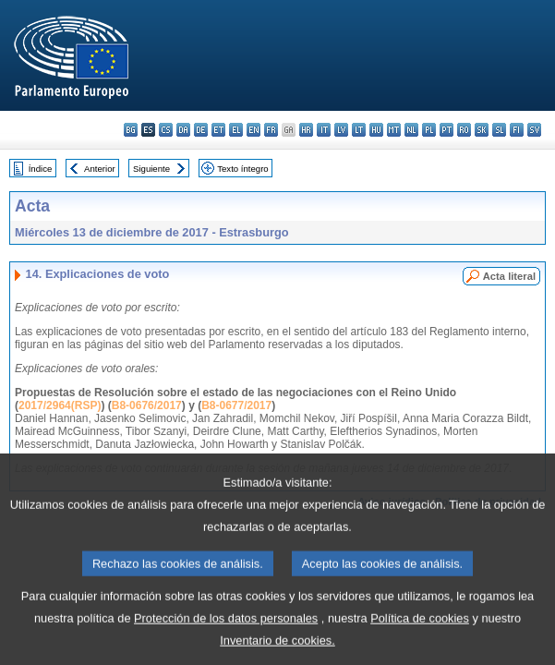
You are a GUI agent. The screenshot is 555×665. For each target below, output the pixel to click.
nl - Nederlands (411, 130)
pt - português (446, 130)
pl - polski (429, 130)
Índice (41, 168)
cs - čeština (166, 130)
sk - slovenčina (482, 130)
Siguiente (151, 168)
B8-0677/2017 (236, 405)
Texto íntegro (242, 168)
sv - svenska (534, 130)
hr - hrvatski (306, 130)
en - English (253, 130)
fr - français (271, 130)
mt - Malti (394, 130)
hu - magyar (376, 130)
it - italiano (324, 130)
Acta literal (509, 276)
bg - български (131, 130)
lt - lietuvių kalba (359, 130)
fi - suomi (517, 130)
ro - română (464, 130)
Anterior (99, 168)
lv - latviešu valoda (341, 130)
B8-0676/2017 (147, 405)
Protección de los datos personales (226, 635)
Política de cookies (419, 635)
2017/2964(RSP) (59, 405)
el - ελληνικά (236, 130)
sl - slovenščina (499, 130)
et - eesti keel (218, 130)
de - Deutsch (201, 130)
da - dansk (183, 130)
